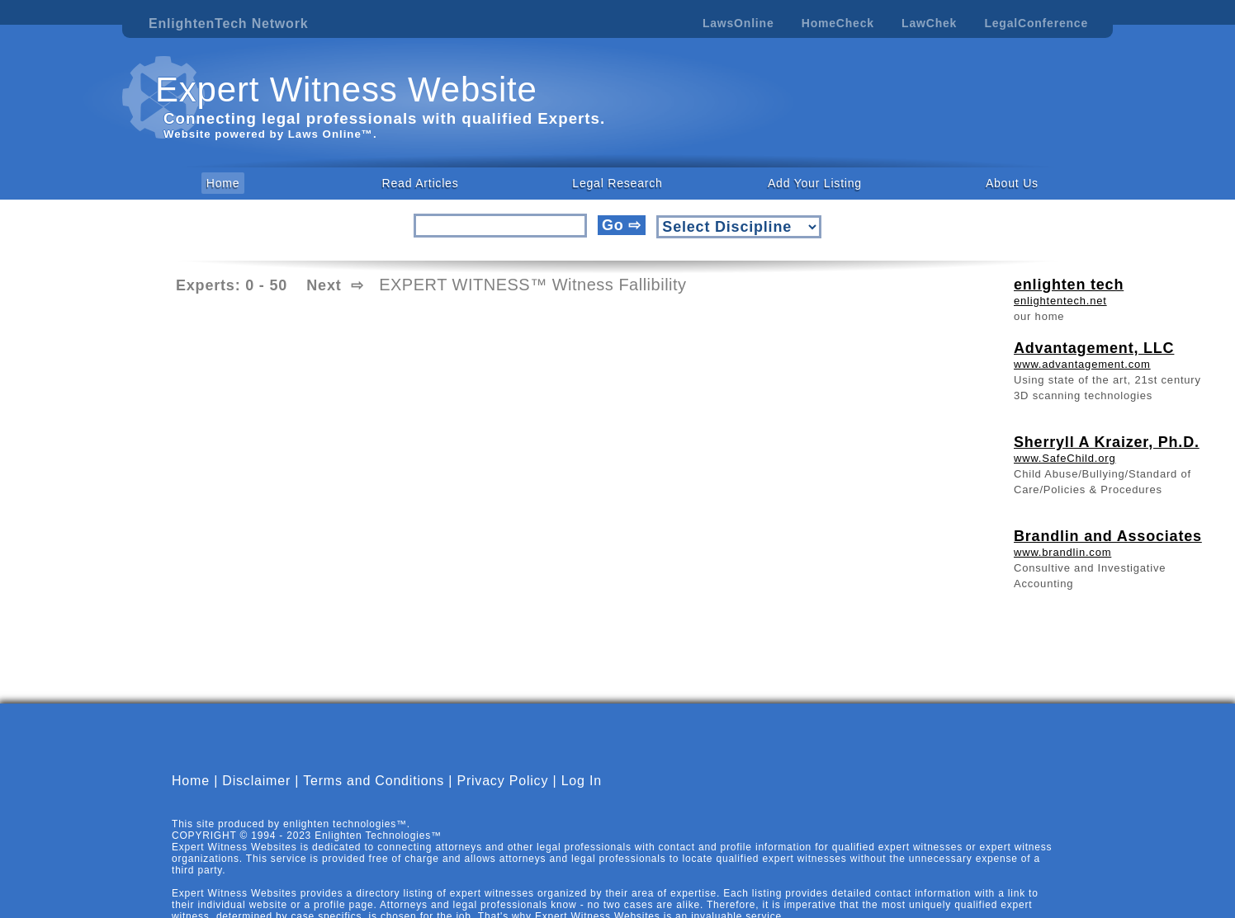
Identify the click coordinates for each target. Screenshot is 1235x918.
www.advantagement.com (1082, 364)
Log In (581, 781)
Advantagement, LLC (1094, 348)
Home (223, 183)
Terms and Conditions (373, 781)
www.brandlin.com (1062, 552)
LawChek (929, 23)
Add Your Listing (815, 183)
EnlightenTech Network (228, 23)
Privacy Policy (502, 781)
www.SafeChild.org (1064, 458)
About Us (1012, 183)
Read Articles (420, 183)
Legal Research (617, 183)
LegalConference (1036, 23)
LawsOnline (738, 23)
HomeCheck (838, 23)
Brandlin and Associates (1108, 536)
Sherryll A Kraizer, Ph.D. (1107, 442)
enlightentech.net (1060, 300)
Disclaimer (256, 781)
